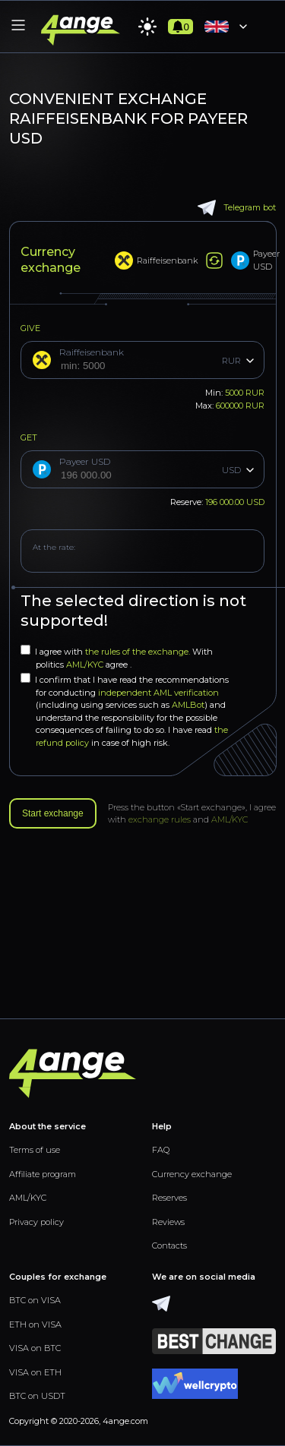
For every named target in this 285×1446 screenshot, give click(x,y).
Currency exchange (192, 1174)
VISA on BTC (35, 1348)
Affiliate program (42, 1174)
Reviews (168, 1222)
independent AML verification (158, 692)
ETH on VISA (35, 1324)
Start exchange (53, 813)
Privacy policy (36, 1222)
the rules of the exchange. (138, 651)
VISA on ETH (35, 1372)
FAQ (160, 1149)
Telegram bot (237, 207)
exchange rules (159, 819)
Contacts (169, 1245)
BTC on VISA (35, 1300)
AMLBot (188, 704)
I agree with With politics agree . (117, 657)
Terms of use (34, 1149)
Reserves (169, 1197)
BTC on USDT (37, 1396)
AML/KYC (86, 664)
